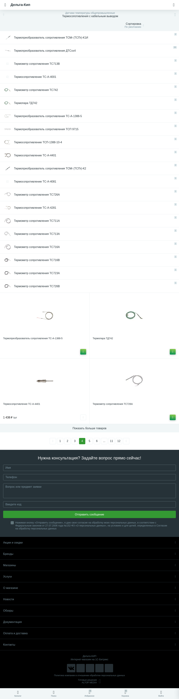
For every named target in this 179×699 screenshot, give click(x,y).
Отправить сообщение (89, 514)
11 (111, 441)
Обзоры (89, 610)
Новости (89, 599)
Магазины (89, 565)
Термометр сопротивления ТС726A (113, 404)
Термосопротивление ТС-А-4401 (21, 404)
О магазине (89, 587)
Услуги (89, 576)
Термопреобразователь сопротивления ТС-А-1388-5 (33, 338)
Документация (89, 621)
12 (118, 441)
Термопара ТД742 (103, 338)
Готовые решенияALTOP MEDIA (89, 681)
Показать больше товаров (89, 428)
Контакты (89, 644)
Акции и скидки (89, 542)
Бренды (89, 553)
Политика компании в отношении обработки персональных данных (89, 675)
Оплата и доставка (89, 633)
